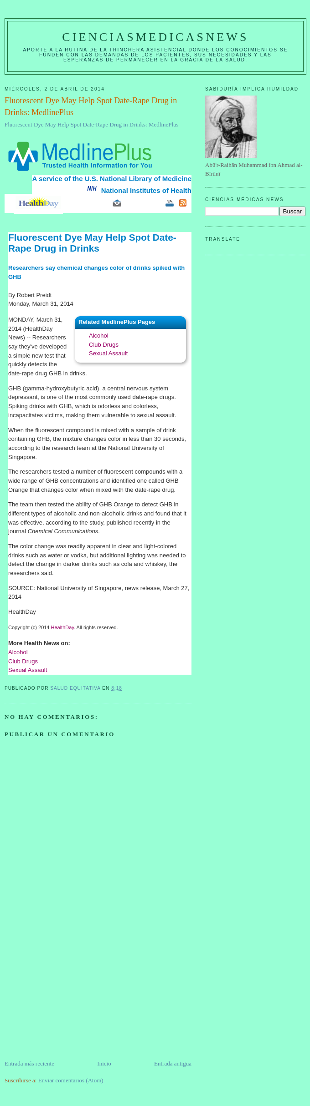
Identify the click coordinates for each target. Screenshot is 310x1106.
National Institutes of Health (146, 190)
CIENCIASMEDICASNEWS (155, 37)
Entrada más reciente (29, 1063)
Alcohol (98, 335)
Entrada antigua (172, 1063)
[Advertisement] (73, 995)
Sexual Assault (108, 353)
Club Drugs (104, 344)
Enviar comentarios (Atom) (70, 1080)
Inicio (104, 1063)
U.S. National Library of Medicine (138, 178)
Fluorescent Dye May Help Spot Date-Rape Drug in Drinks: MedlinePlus (92, 124)
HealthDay (62, 627)
